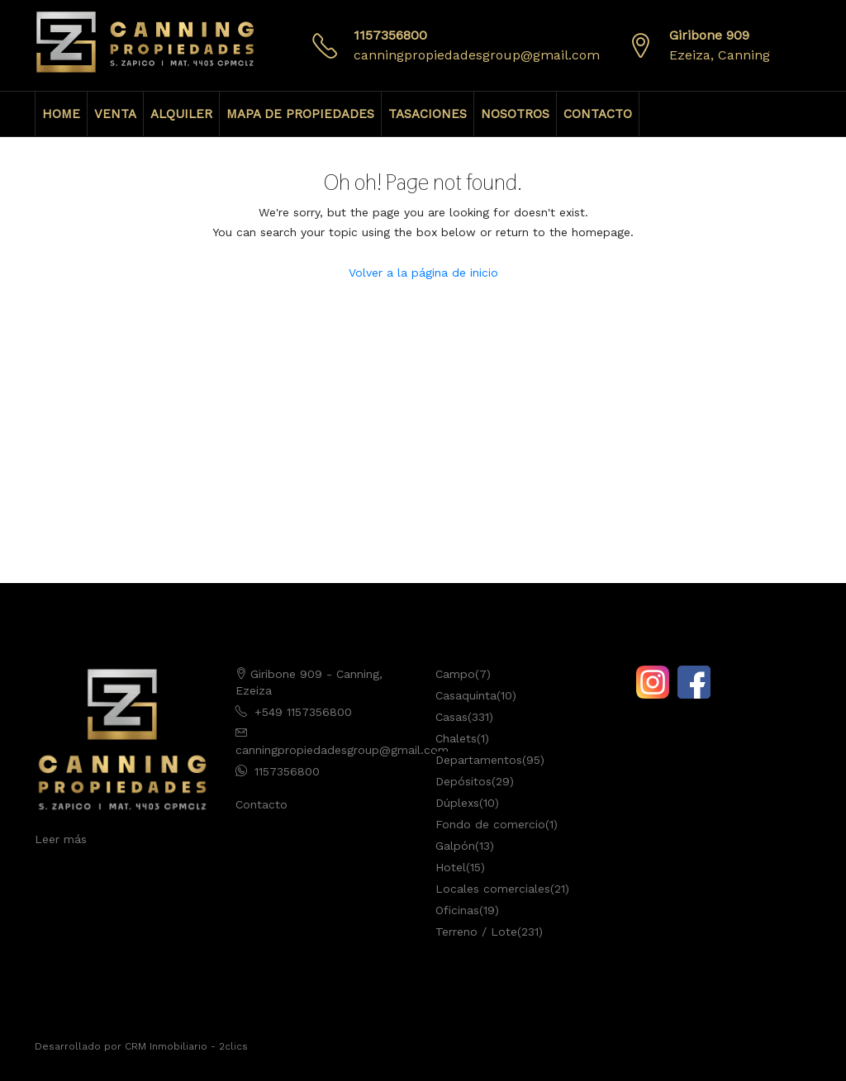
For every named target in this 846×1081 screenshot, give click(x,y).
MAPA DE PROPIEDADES (300, 114)
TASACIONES (427, 114)
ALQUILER (181, 114)
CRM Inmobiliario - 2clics (186, 1046)
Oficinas (457, 910)
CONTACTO (597, 114)
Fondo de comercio (490, 824)
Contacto (261, 804)
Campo (455, 673)
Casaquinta (466, 695)
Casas (451, 716)
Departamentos (478, 759)
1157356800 (390, 35)
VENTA (115, 114)
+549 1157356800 (303, 711)
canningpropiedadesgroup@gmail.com (477, 55)
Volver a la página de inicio (423, 272)
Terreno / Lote (476, 931)
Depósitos (463, 781)
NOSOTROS (515, 114)
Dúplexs (457, 802)
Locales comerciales (492, 888)
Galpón (455, 845)
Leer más (61, 839)
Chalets (456, 738)
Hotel (450, 867)
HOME (61, 114)
